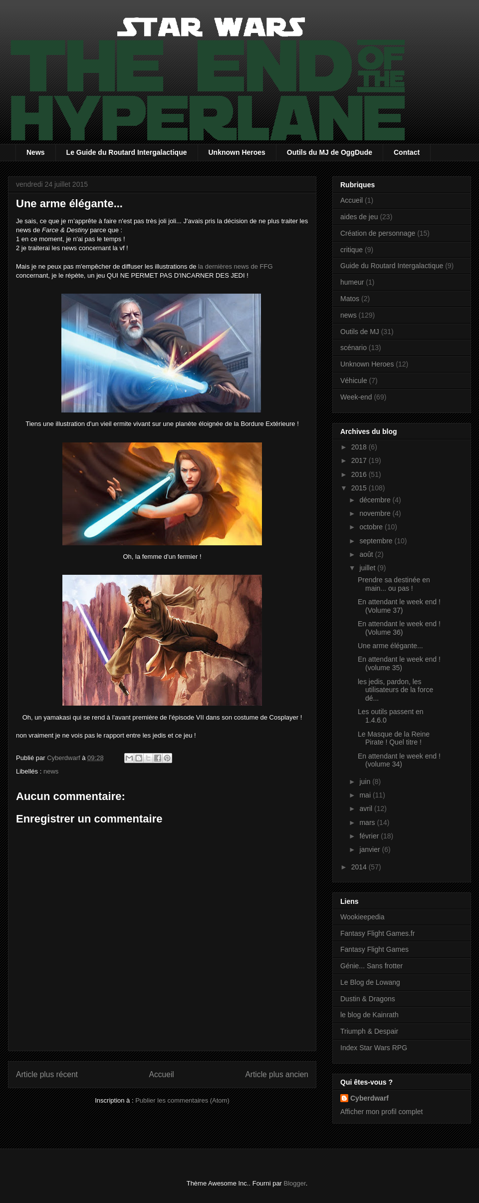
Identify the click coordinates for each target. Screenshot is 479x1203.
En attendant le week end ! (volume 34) (399, 760)
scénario (353, 348)
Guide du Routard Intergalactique (391, 266)
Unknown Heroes (237, 152)
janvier (370, 849)
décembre (375, 500)
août (367, 554)
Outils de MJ (359, 332)
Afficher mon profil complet (381, 1112)
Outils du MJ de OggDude (329, 152)
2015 (360, 488)
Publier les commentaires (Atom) (182, 1100)
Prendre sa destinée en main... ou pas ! (394, 584)
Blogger (295, 1183)
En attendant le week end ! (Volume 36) (399, 628)
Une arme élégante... (390, 646)
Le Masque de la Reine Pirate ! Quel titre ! (394, 738)
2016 (360, 474)
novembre (375, 513)
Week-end (356, 397)
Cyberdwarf (369, 1098)
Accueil (161, 1074)
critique (351, 250)
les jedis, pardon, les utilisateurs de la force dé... (395, 690)
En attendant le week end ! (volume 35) (399, 663)
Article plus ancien (276, 1074)
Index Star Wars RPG (373, 1048)
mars (368, 822)
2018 (360, 447)
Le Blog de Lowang (370, 982)
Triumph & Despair (369, 1031)
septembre (376, 541)
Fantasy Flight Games (374, 949)
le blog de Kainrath (369, 1015)
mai (365, 795)
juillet (368, 568)
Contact (407, 152)
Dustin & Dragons (367, 999)
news (50, 771)
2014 (360, 867)
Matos (349, 299)
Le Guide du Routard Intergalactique (126, 152)
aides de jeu (359, 217)
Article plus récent (47, 1074)
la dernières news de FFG (235, 266)
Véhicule (353, 381)
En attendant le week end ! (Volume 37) (399, 606)
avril (366, 808)
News (35, 152)
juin (365, 782)
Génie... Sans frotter (371, 966)
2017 (360, 460)
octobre (372, 527)
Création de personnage (377, 233)
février (370, 836)
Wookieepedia (362, 917)
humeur (352, 282)
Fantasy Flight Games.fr (377, 933)
